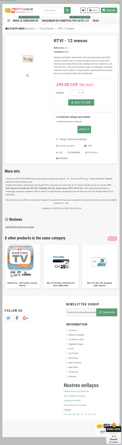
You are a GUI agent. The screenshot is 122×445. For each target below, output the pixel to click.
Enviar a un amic (67, 146)
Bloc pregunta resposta (74, 396)
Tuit (59, 152)
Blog (96, 20)
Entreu (93, 10)
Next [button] (114, 238)
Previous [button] (110, 238)
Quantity (60, 93)
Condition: (59, 52)
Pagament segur (75, 344)
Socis (71, 348)
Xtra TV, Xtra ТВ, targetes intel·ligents (99, 284)
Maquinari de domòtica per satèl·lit (66, 19)
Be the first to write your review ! (20, 227)
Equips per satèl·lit (72, 400)
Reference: (59, 48)
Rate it (84, 129)
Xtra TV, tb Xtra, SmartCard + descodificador (61, 284)
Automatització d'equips (75, 405)
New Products (74, 362)
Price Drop (73, 358)
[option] (22, 266)
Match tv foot (15, 28)
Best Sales (73, 367)
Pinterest (62, 158)
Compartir (74, 152)
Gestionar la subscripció (22, 19)
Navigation (9, 21)
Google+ (91, 152)
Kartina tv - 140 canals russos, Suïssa (22, 284)
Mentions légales (76, 335)
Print (90, 146)
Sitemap (72, 376)
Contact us (73, 372)
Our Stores (73, 353)
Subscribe (107, 312)
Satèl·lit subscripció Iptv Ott (76, 391)
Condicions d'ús (75, 339)
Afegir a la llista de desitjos (73, 139)
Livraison (72, 330)
